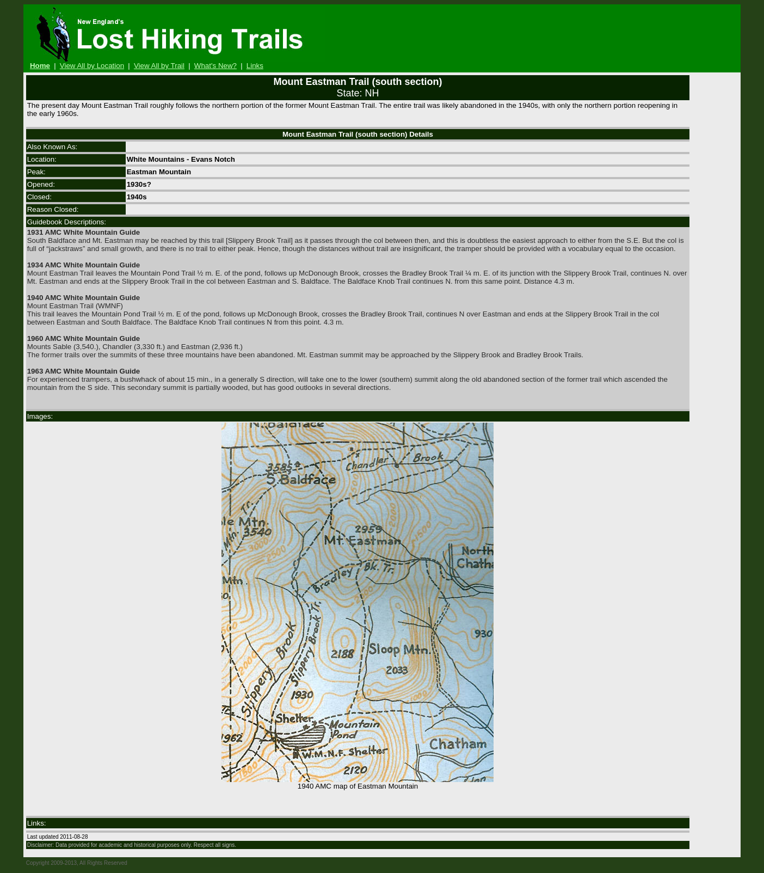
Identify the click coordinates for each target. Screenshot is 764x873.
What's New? (215, 66)
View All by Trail (159, 66)
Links (255, 66)
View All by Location (92, 66)
